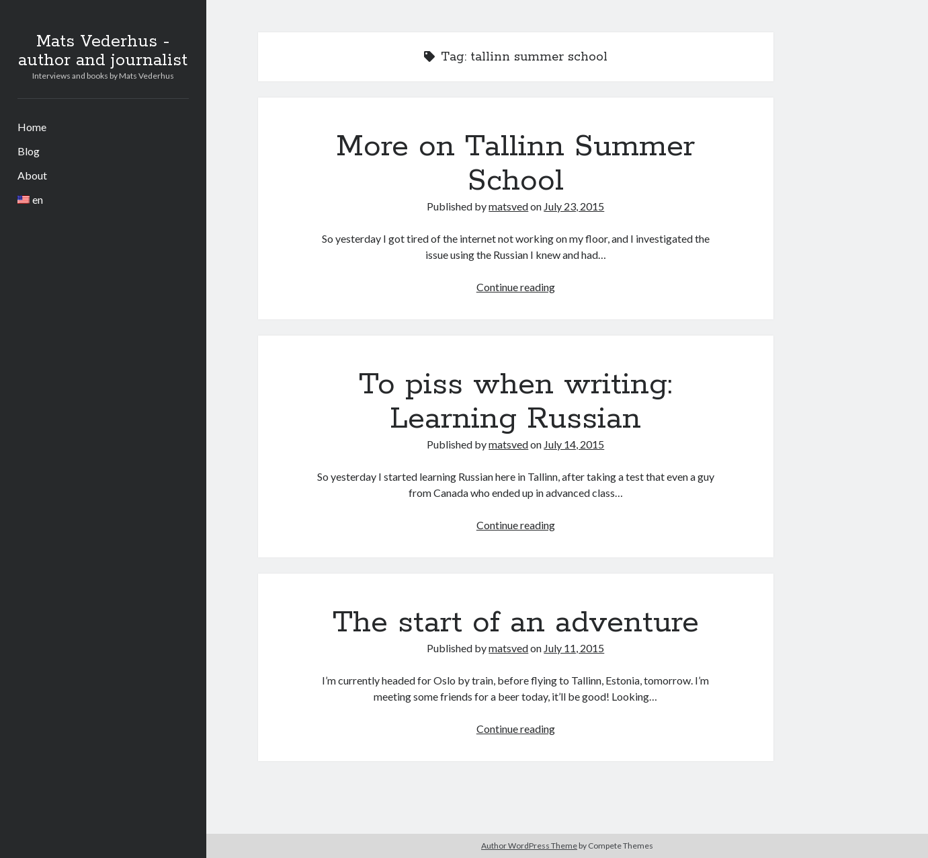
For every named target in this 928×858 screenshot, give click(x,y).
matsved (508, 206)
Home (31, 126)
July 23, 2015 (574, 206)
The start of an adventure (516, 622)
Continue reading (515, 286)
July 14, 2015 (574, 444)
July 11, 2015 (574, 647)
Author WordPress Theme (529, 846)
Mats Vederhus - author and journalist (102, 51)
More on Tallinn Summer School (515, 163)
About (32, 175)
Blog (28, 151)
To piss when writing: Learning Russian (515, 401)
